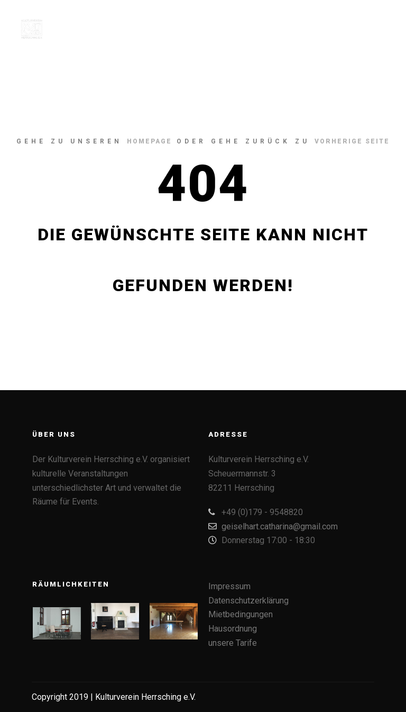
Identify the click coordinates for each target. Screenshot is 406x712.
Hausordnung (232, 629)
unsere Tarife (232, 643)
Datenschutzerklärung (248, 601)
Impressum (229, 586)
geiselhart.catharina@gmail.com (273, 526)
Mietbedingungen (240, 614)
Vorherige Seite (352, 141)
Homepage (149, 141)
